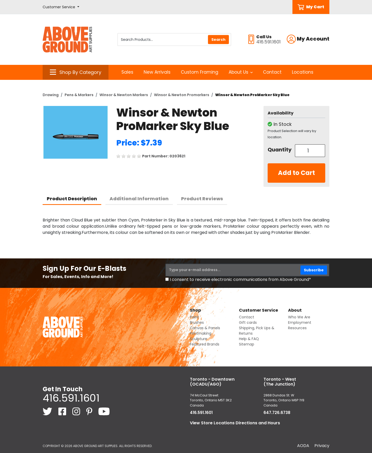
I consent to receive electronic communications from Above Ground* (240, 279)
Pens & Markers (79, 94)
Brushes (197, 322)
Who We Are (299, 317)
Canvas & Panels (205, 328)
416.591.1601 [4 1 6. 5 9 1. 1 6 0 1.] (71, 398)
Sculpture (198, 338)
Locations (302, 72)
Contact (272, 72)
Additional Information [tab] (139, 198)
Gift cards (248, 322)
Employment (299, 322)
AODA (303, 446)
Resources (297, 328)
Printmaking (200, 333)
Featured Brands (204, 344)
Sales (127, 72)
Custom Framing (199, 72)
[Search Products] (174, 39)
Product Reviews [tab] (202, 198)
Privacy (321, 446)
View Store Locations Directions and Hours (235, 423)
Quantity (279, 149)
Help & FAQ (249, 338)
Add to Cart (296, 172)
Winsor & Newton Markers (123, 94)
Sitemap (246, 344)
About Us (241, 72)
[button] (61, 7)
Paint (194, 317)
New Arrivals (157, 72)
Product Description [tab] (72, 198)
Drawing (51, 94)
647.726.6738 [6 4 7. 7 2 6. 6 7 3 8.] (277, 412)
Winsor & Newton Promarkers (181, 94)
